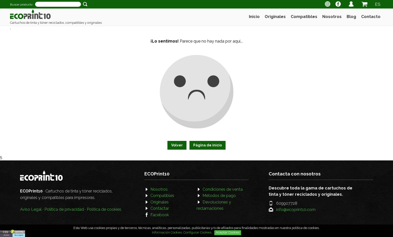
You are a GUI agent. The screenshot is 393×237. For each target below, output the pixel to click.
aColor (6, 235)
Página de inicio (207, 145)
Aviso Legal (31, 209)
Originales (275, 16)
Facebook (159, 214)
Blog (351, 16)
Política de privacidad (64, 209)
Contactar (159, 208)
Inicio (254, 16)
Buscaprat (19, 235)
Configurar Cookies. (198, 232)
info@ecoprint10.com (296, 209)
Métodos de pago (219, 195)
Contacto (370, 16)
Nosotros (332, 16)
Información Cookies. (167, 232)
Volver (177, 145)
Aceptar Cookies (228, 232)
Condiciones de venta (223, 189)
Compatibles (304, 16)
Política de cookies (104, 209)
